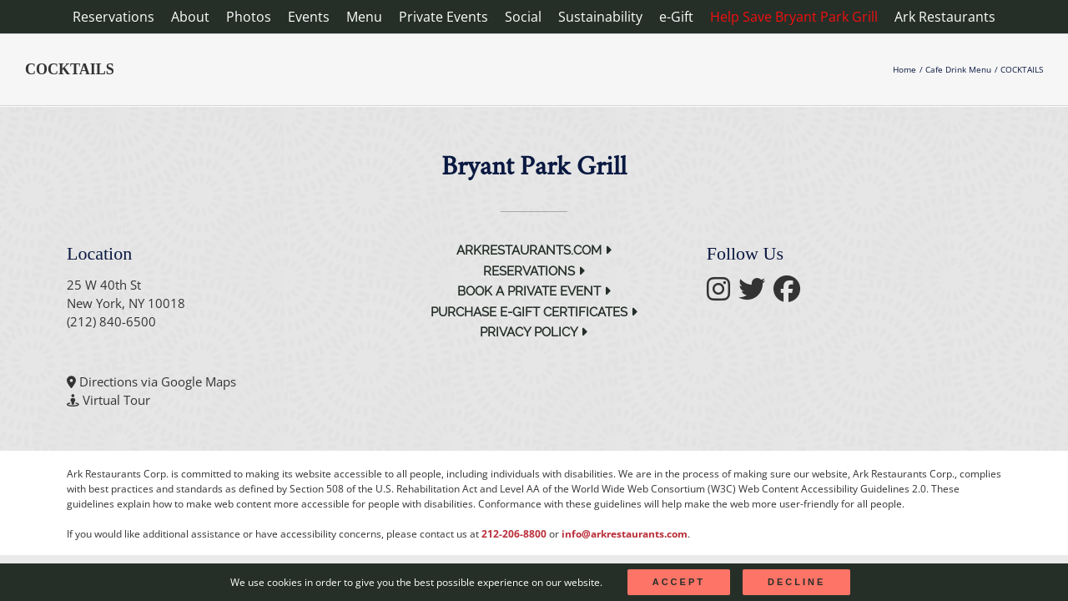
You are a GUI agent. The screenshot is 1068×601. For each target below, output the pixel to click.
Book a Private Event (534, 291)
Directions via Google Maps (157, 381)
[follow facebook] (791, 294)
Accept (678, 582)
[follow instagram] (722, 294)
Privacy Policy (533, 332)
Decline (796, 582)
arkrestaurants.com (534, 250)
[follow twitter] (755, 294)
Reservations (534, 271)
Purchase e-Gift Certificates (534, 312)
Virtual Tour (116, 399)
